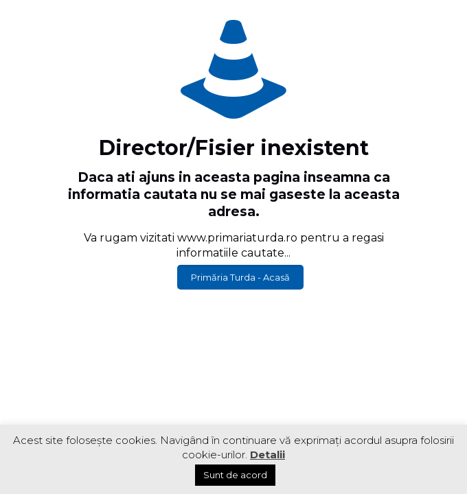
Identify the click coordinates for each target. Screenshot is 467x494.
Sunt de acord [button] (235, 474)
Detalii (267, 454)
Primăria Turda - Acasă (240, 277)
